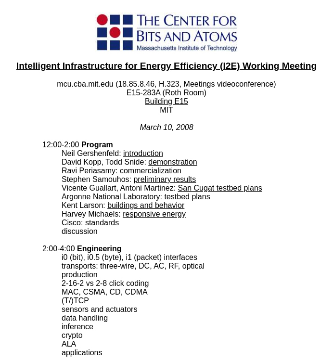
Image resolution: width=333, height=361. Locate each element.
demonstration (172, 162)
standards (102, 223)
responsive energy (154, 214)
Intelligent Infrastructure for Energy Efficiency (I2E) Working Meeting (166, 66)
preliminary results (164, 179)
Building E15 (166, 101)
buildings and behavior (145, 205)
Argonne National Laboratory (111, 197)
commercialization (150, 171)
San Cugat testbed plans (220, 188)
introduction (143, 153)
